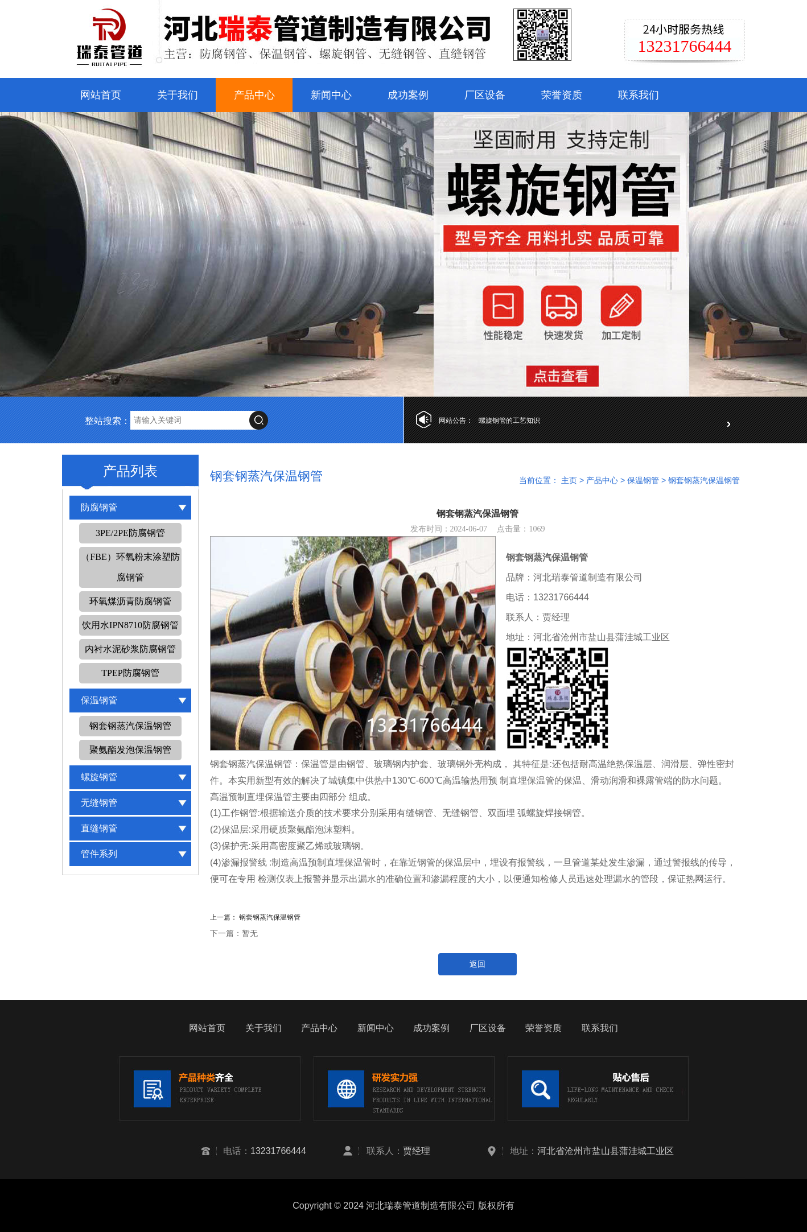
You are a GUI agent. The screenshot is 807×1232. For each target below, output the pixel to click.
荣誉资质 (561, 95)
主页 (569, 480)
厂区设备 (484, 95)
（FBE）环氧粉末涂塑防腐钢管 (130, 567)
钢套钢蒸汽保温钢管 (130, 726)
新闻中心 (331, 95)
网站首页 (100, 95)
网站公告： (456, 421)
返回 (477, 964)
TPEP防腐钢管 (130, 673)
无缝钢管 (99, 802)
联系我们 (638, 95)
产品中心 (254, 95)
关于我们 (177, 95)
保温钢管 (99, 700)
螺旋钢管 (99, 777)
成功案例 (408, 95)
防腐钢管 (99, 507)
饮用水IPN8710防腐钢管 (130, 625)
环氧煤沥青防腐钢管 (130, 601)
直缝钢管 (99, 828)
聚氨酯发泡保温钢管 (130, 750)
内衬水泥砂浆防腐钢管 (130, 649)
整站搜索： (107, 421)
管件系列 (99, 854)
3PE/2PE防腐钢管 (130, 533)
